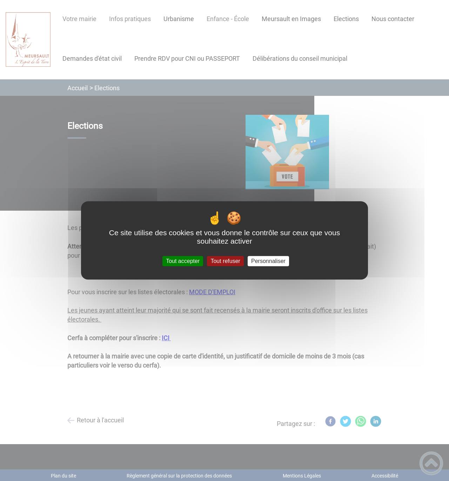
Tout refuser (225, 261)
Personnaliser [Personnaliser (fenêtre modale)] (268, 261)
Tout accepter (183, 261)
